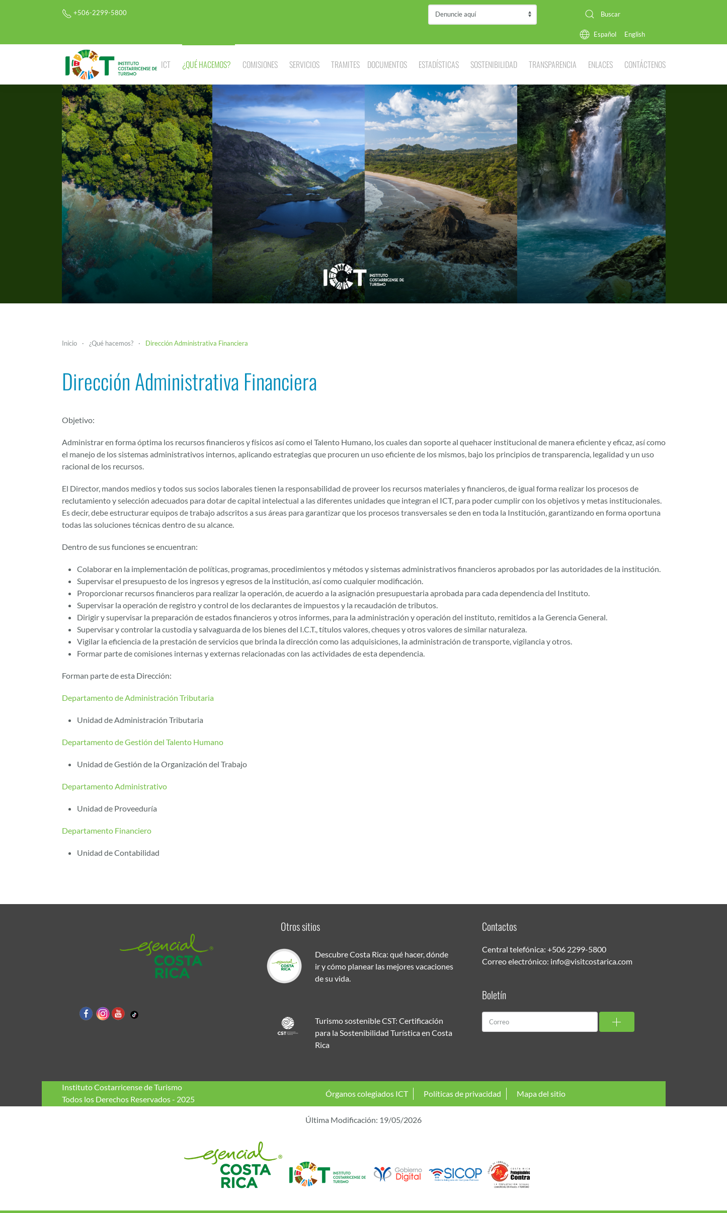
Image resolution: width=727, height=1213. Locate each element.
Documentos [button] (387, 64)
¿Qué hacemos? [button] (206, 64)
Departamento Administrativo (114, 786)
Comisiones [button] (260, 64)
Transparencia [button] (553, 64)
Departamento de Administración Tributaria (138, 697)
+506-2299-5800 (94, 13)
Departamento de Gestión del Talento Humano (142, 742)
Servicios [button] (304, 64)
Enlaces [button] (600, 64)
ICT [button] (166, 64)
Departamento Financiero (106, 830)
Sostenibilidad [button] (493, 64)
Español (605, 34)
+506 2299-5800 (576, 949)
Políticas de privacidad (462, 1093)
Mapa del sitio (541, 1093)
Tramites (345, 64)
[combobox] (621, 14)
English (634, 34)
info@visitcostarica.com (591, 961)
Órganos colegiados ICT (367, 1093)
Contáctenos (645, 64)
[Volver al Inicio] (111, 64)
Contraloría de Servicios (482, 15)
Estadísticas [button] (439, 64)
